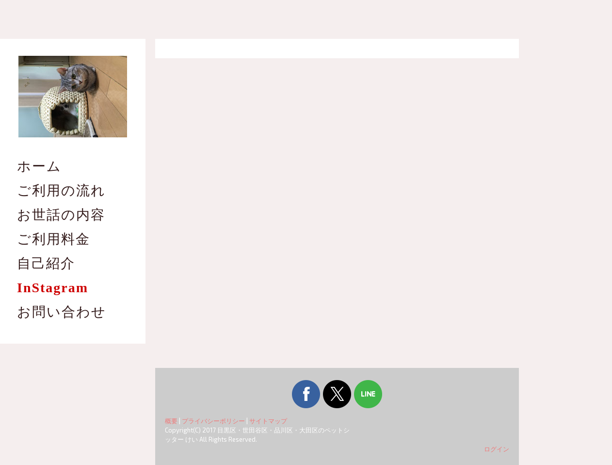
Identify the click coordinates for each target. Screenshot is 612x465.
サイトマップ (268, 421)
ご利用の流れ (61, 190)
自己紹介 (46, 263)
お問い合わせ (61, 311)
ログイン (496, 449)
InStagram (52, 287)
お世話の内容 (61, 214)
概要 (171, 421)
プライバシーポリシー (213, 421)
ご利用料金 (53, 239)
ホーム (39, 166)
